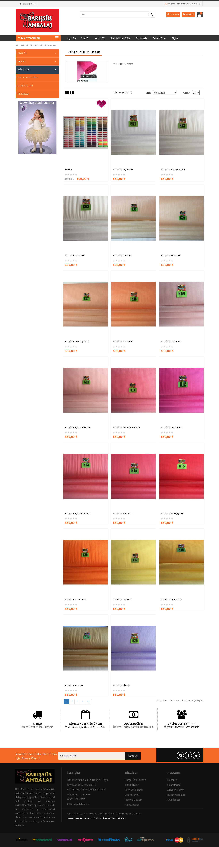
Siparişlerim (173, 784)
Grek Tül (85, 38)
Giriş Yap (173, 14)
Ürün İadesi (173, 799)
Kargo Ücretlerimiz (135, 779)
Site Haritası (124, 813)
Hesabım (172, 779)
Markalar (110, 813)
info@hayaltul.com (77, 803)
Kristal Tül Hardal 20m (171, 629)
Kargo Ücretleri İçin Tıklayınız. (37, 726)
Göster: (186, 92)
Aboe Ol (118, 755)
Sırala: (148, 92)
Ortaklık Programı (77, 813)
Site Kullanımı (132, 794)
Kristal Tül (100, 38)
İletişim (137, 813)
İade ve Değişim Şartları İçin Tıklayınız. (133, 726)
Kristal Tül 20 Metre (45, 45)
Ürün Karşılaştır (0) (122, 92)
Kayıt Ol (188, 14)
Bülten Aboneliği (176, 794)
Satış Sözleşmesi (134, 789)
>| (88, 701)
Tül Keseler (142, 38)
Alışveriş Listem (175, 789)
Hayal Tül (71, 38)
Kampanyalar (132, 804)
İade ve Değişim (133, 799)
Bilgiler (175, 38)
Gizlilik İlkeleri (132, 784)
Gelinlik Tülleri (160, 38)
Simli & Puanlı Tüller (120, 38)
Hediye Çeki (95, 813)
